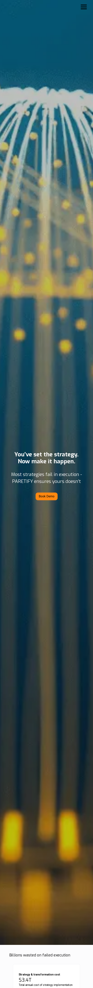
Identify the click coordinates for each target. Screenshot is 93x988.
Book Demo (46, 496)
